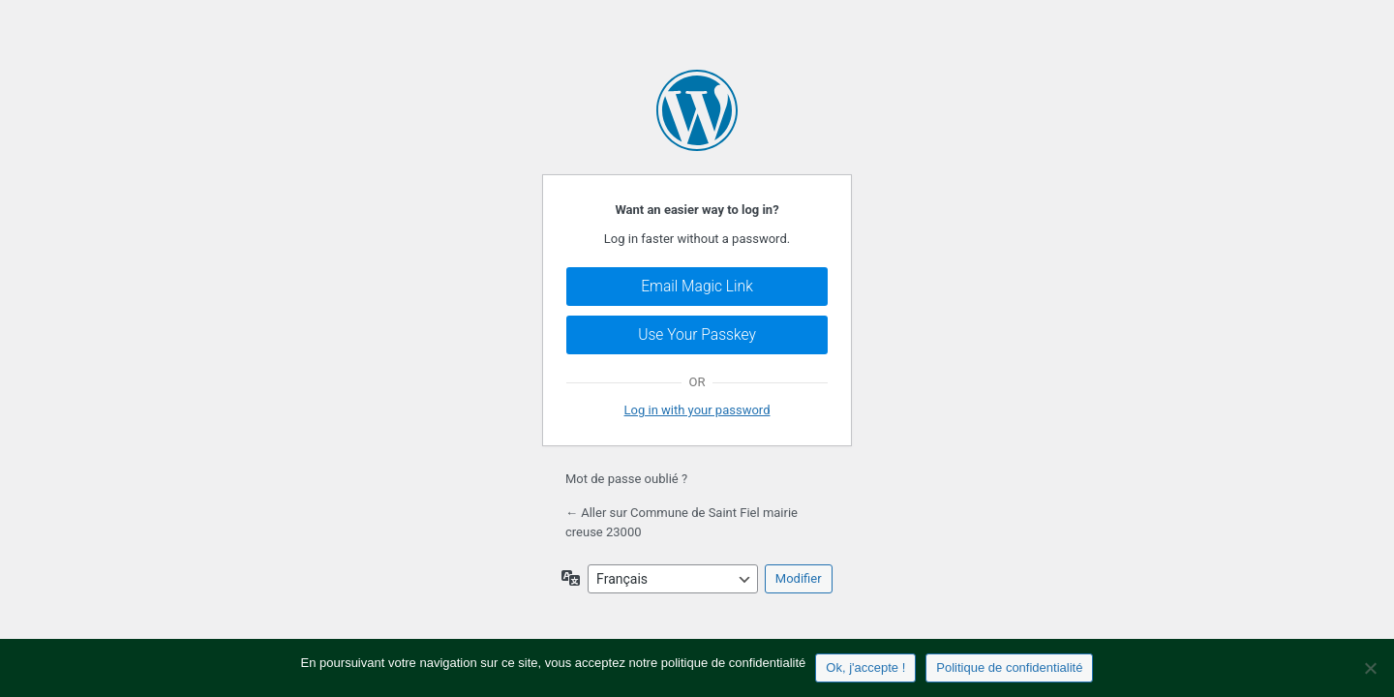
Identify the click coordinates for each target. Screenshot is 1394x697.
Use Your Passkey (697, 335)
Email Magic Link (697, 286)
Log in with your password (697, 410)
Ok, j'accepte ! (865, 667)
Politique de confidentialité (1009, 667)
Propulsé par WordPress (697, 110)
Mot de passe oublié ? (626, 478)
